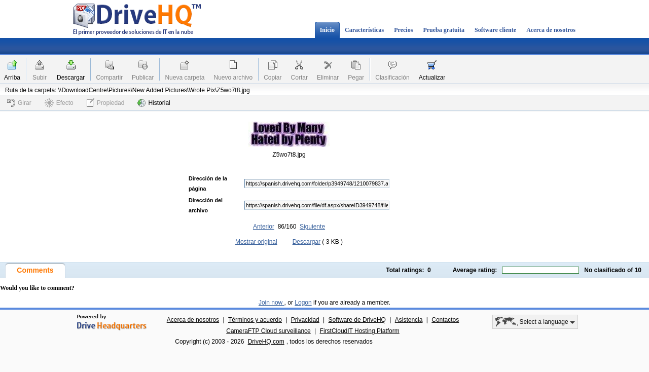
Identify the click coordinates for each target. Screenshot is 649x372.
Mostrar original (256, 241)
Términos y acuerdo (255, 319)
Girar (19, 103)
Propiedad (106, 102)
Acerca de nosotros (550, 29)
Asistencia (409, 319)
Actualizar (432, 77)
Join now (271, 302)
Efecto (59, 102)
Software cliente (495, 29)
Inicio (327, 29)
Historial (153, 103)
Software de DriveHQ (357, 319)
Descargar (71, 77)
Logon (303, 302)
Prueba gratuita (443, 29)
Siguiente (312, 226)
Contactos (445, 319)
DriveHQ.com (266, 341)
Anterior (263, 226)
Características (364, 29)
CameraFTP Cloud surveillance (268, 330)
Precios (403, 29)
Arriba (12, 77)
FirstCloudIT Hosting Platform (360, 330)
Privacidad (305, 319)
